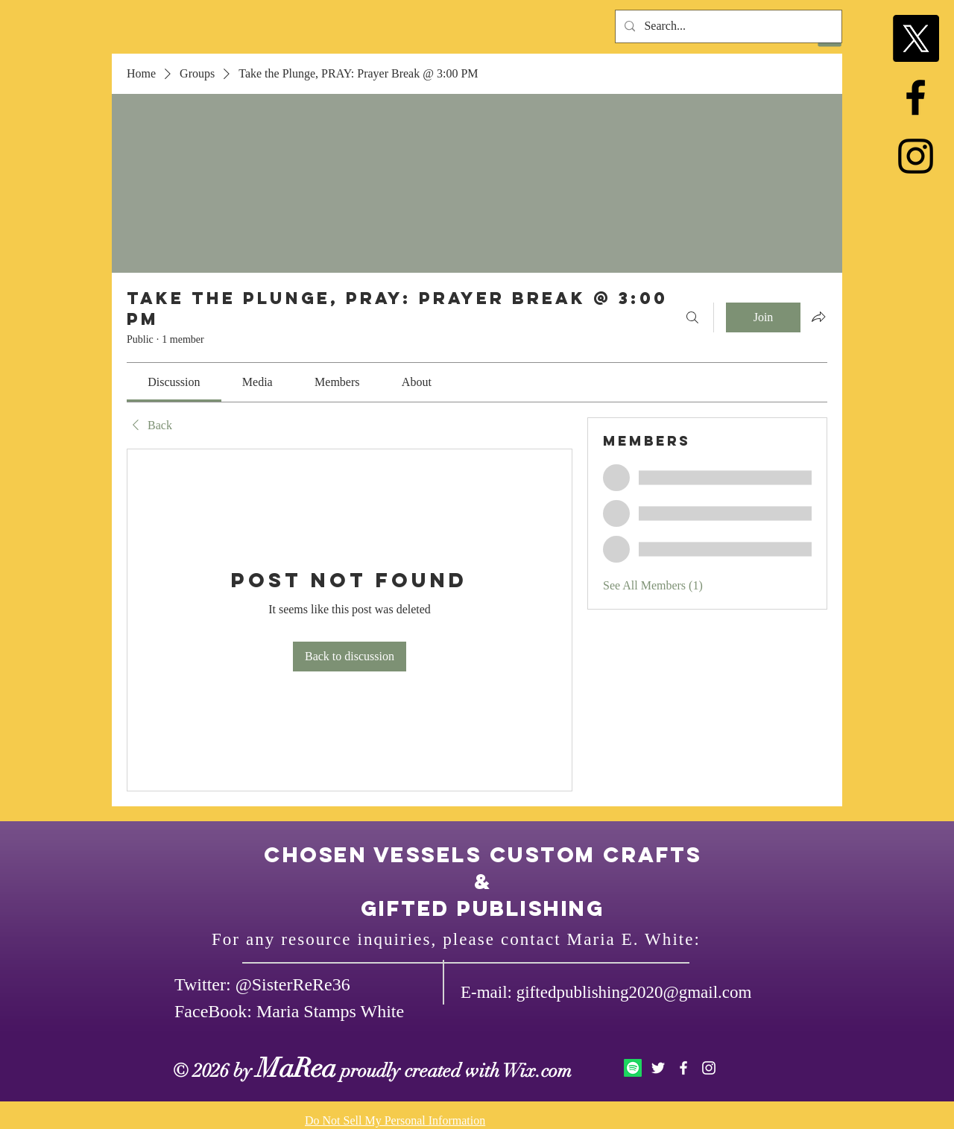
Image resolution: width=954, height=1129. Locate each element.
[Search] (692, 317)
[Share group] (818, 317)
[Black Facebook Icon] (915, 97)
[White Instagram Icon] (709, 1068)
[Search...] (727, 26)
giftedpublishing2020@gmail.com (634, 992)
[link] (174, 382)
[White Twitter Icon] (658, 1068)
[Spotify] (633, 1068)
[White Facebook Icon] (683, 1068)
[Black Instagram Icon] (915, 156)
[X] (915, 38)
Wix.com (537, 1070)
